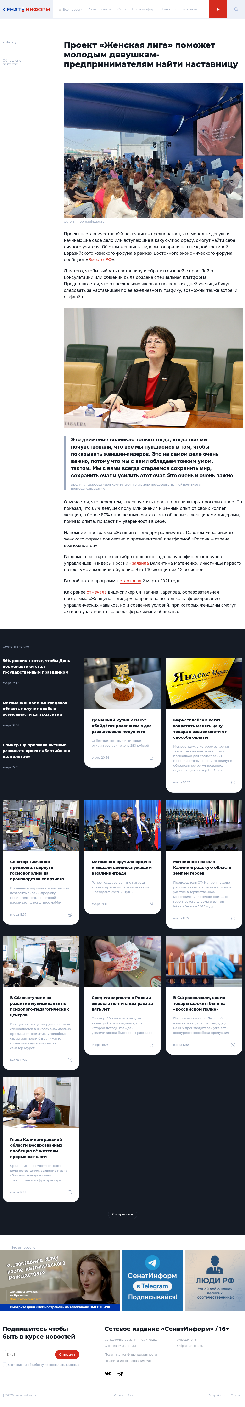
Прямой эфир (143, 9)
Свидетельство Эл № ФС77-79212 (131, 1339)
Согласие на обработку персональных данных (43, 1365)
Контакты (190, 9)
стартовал (130, 580)
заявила (140, 563)
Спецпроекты (100, 9)
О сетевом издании (120, 1346)
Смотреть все (122, 1214)
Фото (121, 9)
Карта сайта (123, 1395)
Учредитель (186, 1339)
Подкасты (168, 9)
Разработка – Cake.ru (225, 1395)
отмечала (97, 592)
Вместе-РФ (100, 259)
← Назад (9, 42)
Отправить (67, 1354)
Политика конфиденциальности (131, 1354)
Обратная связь (190, 1346)
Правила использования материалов (135, 1360)
